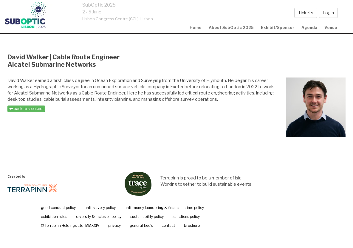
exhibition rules (54, 216)
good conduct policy (58, 207)
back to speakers (26, 108)
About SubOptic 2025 (231, 27)
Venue (330, 27)
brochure (192, 225)
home (196, 27)
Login (328, 12)
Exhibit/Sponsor (277, 27)
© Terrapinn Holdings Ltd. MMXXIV (70, 225)
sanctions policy (186, 216)
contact (168, 225)
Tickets (305, 12)
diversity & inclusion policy (98, 216)
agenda (309, 27)
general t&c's (141, 225)
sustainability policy (147, 216)
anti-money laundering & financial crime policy (164, 207)
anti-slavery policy (100, 207)
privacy (114, 225)
